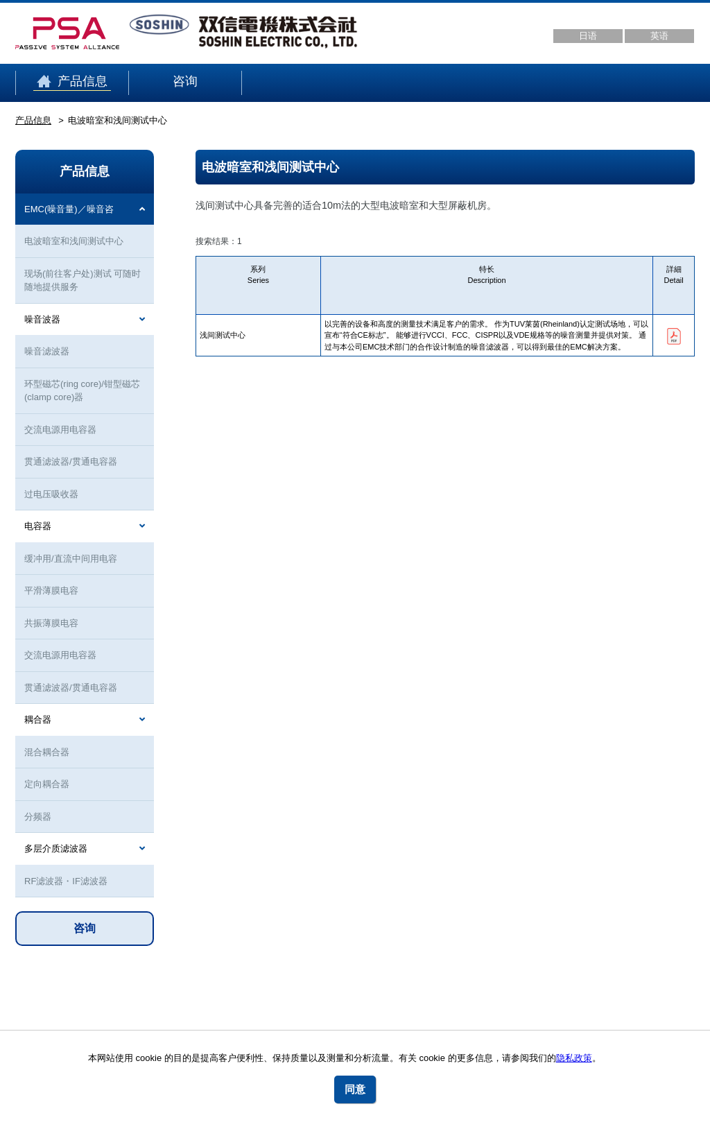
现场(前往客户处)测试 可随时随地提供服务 (82, 280)
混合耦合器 (46, 752)
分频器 (37, 816)
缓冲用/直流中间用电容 (70, 558)
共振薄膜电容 (51, 623)
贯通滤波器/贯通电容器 (70, 461)
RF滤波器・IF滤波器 (65, 881)
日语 (588, 36)
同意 (355, 1089)
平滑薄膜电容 (51, 590)
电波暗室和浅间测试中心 (73, 241)
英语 (659, 36)
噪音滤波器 (46, 351)
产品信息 (72, 81)
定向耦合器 (46, 784)
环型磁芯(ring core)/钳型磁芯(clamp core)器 (82, 391)
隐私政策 (574, 1058)
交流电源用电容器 (60, 429)
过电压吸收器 (51, 494)
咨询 (185, 81)
